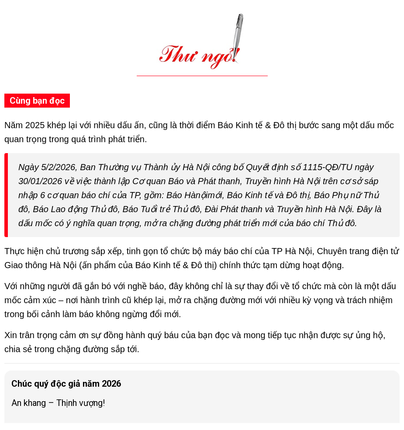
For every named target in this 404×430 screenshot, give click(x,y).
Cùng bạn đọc (37, 100)
